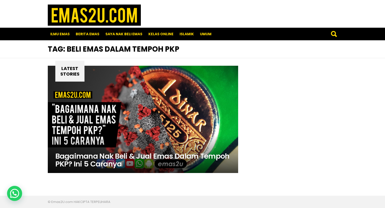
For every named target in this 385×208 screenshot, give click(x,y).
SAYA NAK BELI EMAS (123, 34)
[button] (14, 193)
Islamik (187, 34)
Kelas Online (161, 34)
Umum (205, 34)
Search (333, 34)
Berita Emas (87, 34)
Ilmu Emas (60, 34)
